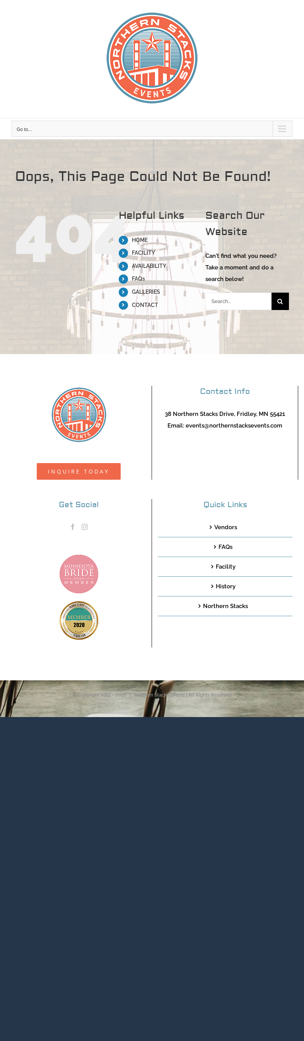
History (226, 586)
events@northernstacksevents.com (234, 425)
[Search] (280, 301)
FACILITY (143, 253)
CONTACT (145, 305)
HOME (140, 240)
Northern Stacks (225, 606)
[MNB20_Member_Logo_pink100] (79, 557)
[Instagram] (85, 527)
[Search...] (238, 301)
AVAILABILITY (149, 266)
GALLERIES (146, 292)
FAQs (138, 279)
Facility (226, 566)
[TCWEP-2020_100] (79, 603)
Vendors (225, 527)
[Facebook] (73, 527)
